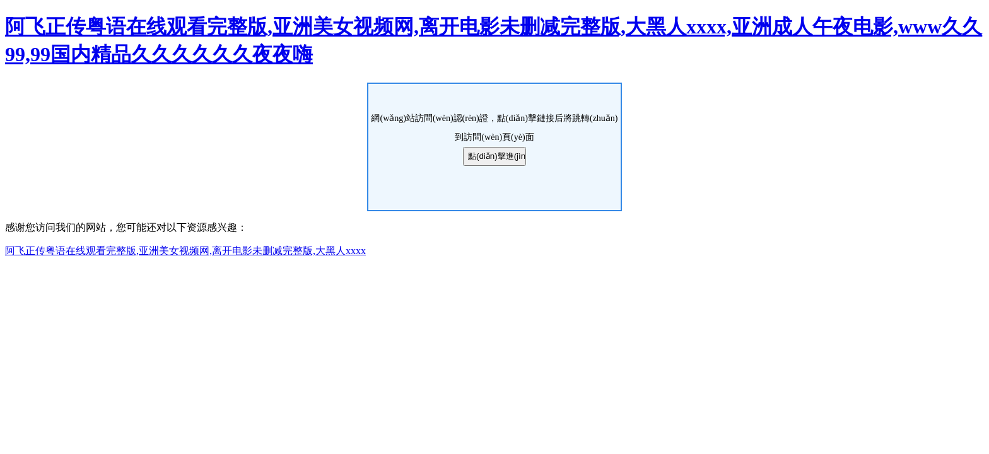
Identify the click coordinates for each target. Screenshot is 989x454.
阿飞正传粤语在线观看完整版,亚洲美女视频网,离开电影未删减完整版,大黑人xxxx (185, 250)
